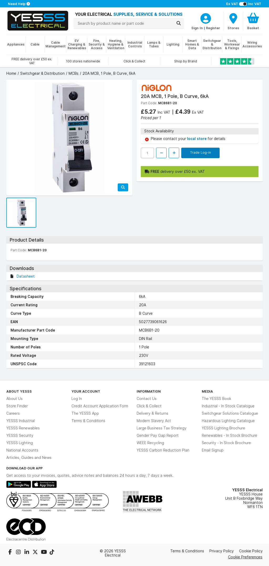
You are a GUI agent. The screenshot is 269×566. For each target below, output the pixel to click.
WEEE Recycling (150, 443)
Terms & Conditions (88, 421)
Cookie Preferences (245, 557)
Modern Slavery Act (154, 421)
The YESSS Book (216, 399)
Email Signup (213, 450)
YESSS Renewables (23, 428)
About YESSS (19, 391)
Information (149, 391)
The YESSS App (85, 413)
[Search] (178, 23)
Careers (13, 413)
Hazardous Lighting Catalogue (228, 421)
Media (207, 391)
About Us (14, 399)
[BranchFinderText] (233, 21)
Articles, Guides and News (28, 457)
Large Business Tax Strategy (162, 428)
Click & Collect (149, 406)
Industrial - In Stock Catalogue (228, 406)
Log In (76, 399)
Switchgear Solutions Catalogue (230, 413)
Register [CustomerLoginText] (213, 28)
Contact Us (147, 399)
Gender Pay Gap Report (158, 435)
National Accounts (22, 450)
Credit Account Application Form (99, 406)
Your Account (85, 391)
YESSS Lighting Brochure (223, 428)
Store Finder (17, 406)
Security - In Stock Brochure (226, 443)
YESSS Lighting (19, 443)
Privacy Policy (221, 551)
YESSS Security (19, 435)
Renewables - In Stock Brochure (229, 435)
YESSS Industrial (20, 421)
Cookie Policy (251, 551)
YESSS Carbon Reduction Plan (163, 450)
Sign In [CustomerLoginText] (197, 28)
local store (197, 139)
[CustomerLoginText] (205, 18)
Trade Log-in (200, 152)
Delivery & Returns (152, 413)
